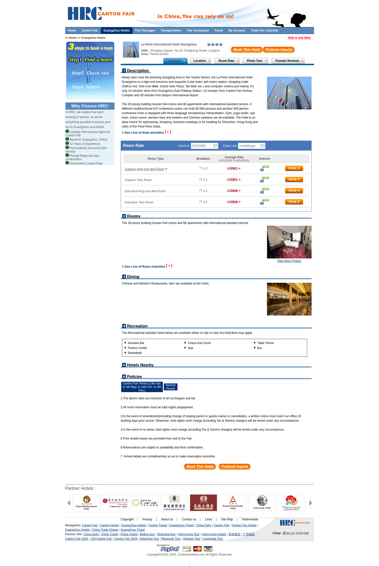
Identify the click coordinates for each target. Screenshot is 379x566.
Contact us (189, 519)
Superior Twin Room (138, 180)
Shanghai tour (166, 534)
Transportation (171, 30)
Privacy (147, 519)
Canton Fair (90, 30)
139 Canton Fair (101, 538)
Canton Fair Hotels (244, 525)
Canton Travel (157, 525)
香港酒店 (234, 534)
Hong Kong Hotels (214, 534)
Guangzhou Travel (181, 525)
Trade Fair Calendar (264, 30)
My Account (236, 30)
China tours (91, 534)
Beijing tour (147, 534)
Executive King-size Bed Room (145, 191)
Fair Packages (145, 30)
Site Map (227, 519)
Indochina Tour (149, 538)
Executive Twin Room (139, 202)
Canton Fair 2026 (76, 538)
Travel (218, 30)
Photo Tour (254, 61)
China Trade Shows (105, 530)
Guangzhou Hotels (117, 30)
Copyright (127, 519)
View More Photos (289, 261)
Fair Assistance (198, 30)
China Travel (109, 534)
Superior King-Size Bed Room (146, 169)
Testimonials (250, 519)
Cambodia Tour (213, 538)
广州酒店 (249, 534)
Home (72, 30)
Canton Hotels (109, 525)
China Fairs (203, 525)
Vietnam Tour (191, 538)
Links (208, 519)
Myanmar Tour (171, 538)
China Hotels (129, 534)
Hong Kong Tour (189, 534)
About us (167, 519)
